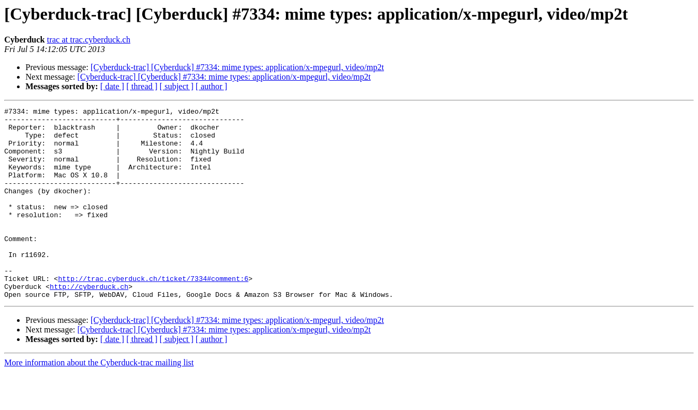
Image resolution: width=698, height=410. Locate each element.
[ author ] (212, 86)
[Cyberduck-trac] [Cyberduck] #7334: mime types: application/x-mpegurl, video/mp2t (237, 67)
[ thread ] (142, 86)
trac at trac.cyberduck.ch (88, 39)
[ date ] (112, 86)
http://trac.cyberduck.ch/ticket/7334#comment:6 (153, 313)
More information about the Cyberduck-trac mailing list (99, 400)
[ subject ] (177, 86)
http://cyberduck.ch (89, 323)
